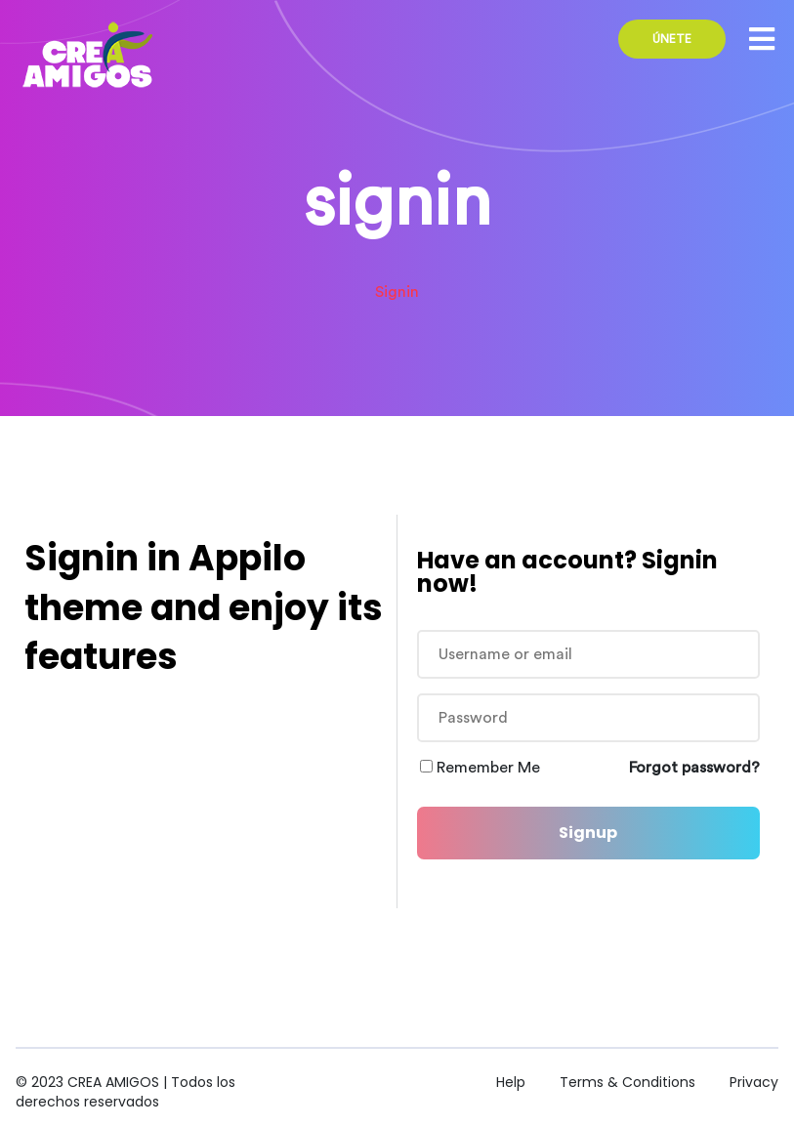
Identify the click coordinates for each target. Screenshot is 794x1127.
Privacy (754, 1082)
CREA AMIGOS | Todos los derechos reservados (125, 1091)
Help (510, 1082)
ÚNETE (671, 39)
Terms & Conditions (627, 1082)
